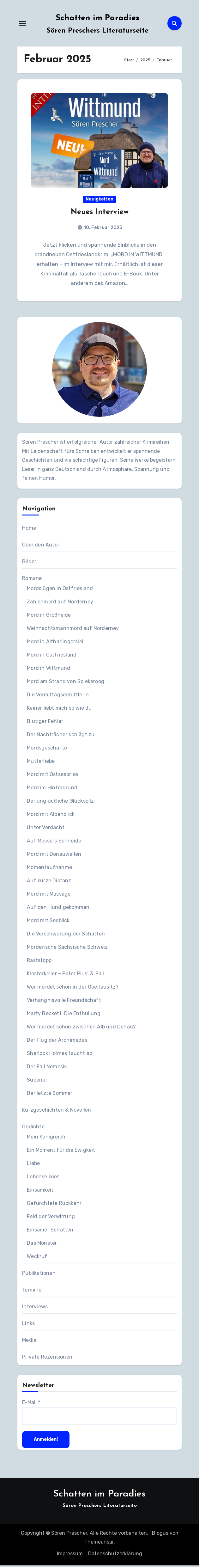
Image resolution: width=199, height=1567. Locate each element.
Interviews (35, 1308)
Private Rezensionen (47, 1358)
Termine (31, 1291)
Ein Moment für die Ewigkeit (61, 1152)
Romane (32, 580)
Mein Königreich (46, 1138)
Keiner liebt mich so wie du (59, 709)
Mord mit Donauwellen (54, 856)
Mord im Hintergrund (52, 789)
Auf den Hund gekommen (58, 909)
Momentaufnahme (49, 869)
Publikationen (39, 1275)
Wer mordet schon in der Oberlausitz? (72, 988)
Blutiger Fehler (45, 723)
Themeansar (99, 1543)
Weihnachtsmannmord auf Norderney (73, 630)
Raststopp (39, 962)
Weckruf (37, 1258)
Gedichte (33, 1128)
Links (28, 1325)
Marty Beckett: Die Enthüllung (63, 1015)
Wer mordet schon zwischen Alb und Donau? (81, 1028)
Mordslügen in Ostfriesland (60, 590)
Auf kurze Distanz (49, 882)
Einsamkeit (40, 1191)
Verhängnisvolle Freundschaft (64, 1002)
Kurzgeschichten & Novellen (56, 1111)
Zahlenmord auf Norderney (60, 603)
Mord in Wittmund (48, 670)
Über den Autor (40, 546)
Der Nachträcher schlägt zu (60, 736)
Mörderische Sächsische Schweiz (67, 949)
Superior (37, 1081)
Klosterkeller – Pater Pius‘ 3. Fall (65, 975)
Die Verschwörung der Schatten (66, 935)
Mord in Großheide (49, 617)
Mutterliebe (41, 763)
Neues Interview (100, 213)
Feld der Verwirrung (51, 1218)
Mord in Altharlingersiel (55, 643)
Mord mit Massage (48, 895)
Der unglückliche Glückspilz (60, 802)
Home (29, 530)
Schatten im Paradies (97, 18)
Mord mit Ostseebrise (52, 776)
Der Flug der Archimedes (57, 1042)
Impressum (70, 1555)
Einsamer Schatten (50, 1231)
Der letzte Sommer (49, 1095)
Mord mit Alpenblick (51, 816)
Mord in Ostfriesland (51, 656)
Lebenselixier (43, 1178)
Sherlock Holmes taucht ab (59, 1055)
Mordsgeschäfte (47, 749)
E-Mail (31, 1404)
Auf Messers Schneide (54, 842)
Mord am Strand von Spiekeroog (65, 683)
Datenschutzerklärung (115, 1555)
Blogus (160, 1534)
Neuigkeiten (99, 199)
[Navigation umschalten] (22, 23)
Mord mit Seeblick (48, 922)
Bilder (29, 563)
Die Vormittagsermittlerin (58, 696)
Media (29, 1342)
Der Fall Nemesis (47, 1068)
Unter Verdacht (45, 829)
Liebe (33, 1165)
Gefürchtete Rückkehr (54, 1205)
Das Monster (42, 1245)
